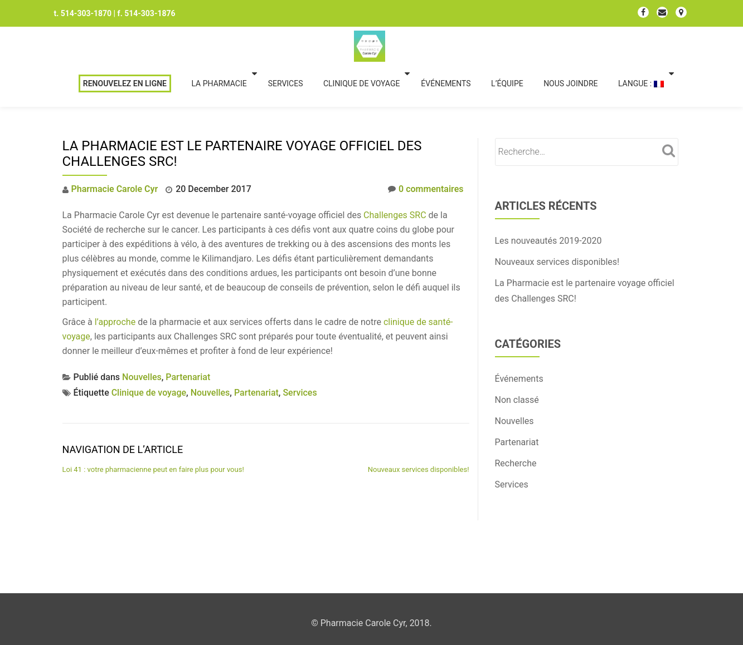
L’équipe (531, 46)
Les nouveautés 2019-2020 (548, 196)
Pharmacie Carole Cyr (114, 144)
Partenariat (188, 332)
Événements (469, 46)
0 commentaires (425, 144)
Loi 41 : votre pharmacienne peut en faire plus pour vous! (153, 425)
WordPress (432, 569)
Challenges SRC (394, 170)
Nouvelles (142, 332)
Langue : (664, 46)
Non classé (517, 355)
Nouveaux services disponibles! (418, 425)
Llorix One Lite (317, 569)
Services (310, 46)
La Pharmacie (245, 46)
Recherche (516, 418)
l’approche (115, 277)
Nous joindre (594, 46)
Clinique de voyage (386, 46)
